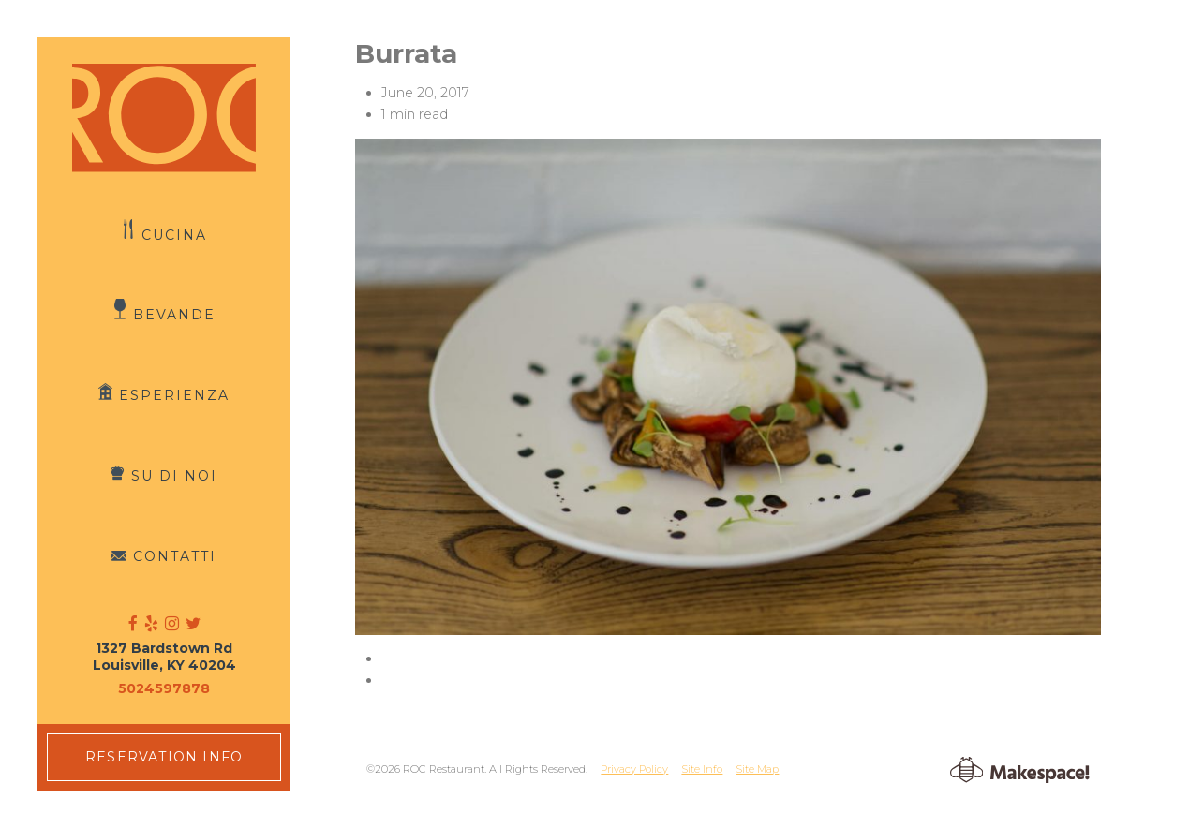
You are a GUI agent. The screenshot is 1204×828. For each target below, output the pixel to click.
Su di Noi (174, 475)
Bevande (174, 314)
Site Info (701, 769)
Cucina (174, 234)
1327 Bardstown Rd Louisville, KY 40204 (164, 656)
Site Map (757, 769)
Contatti (174, 556)
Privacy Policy (634, 769)
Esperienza (174, 395)
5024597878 (164, 688)
